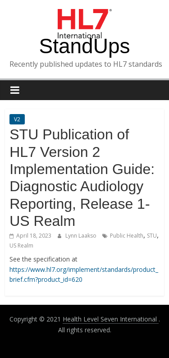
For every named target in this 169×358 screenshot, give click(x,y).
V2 (17, 119)
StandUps (84, 46)
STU (152, 235)
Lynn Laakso (81, 235)
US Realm (21, 245)
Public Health (126, 235)
